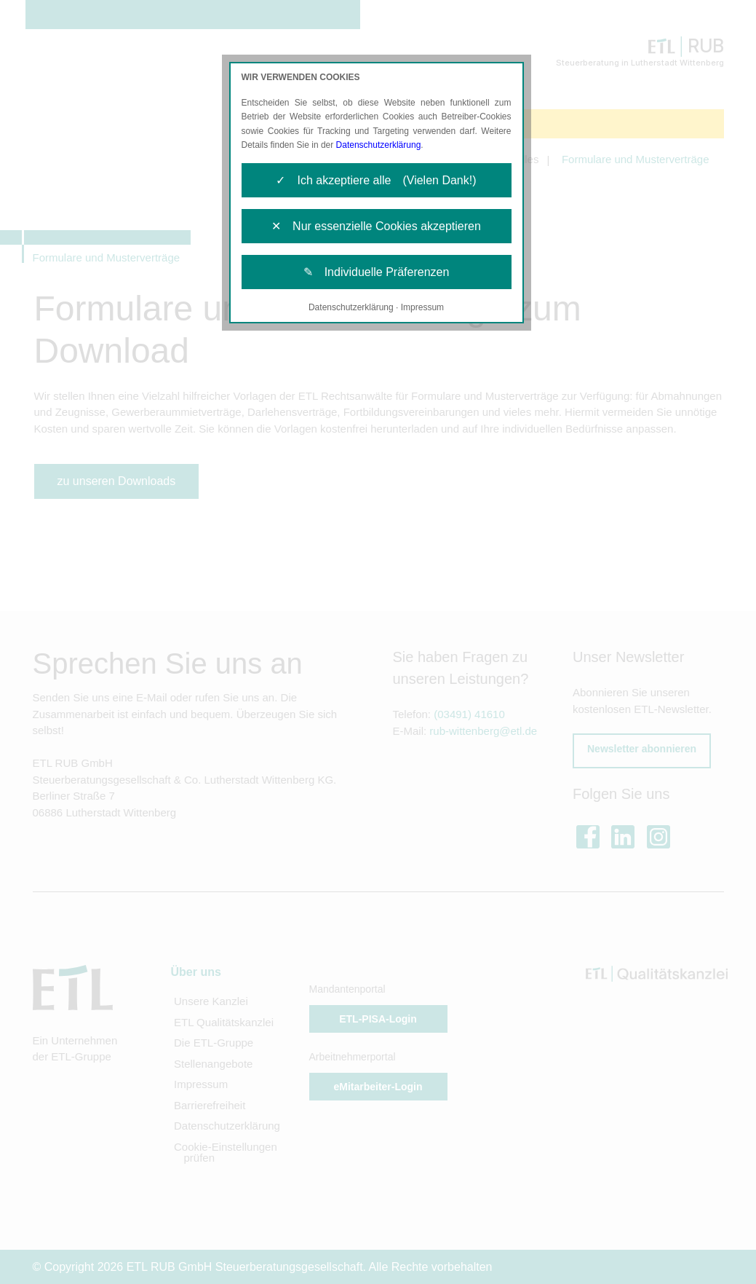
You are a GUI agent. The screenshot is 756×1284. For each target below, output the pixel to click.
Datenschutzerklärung (378, 145)
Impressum (422, 307)
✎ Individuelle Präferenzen (376, 272)
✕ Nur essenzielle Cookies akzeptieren (376, 226)
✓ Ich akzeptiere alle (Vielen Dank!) (376, 180)
